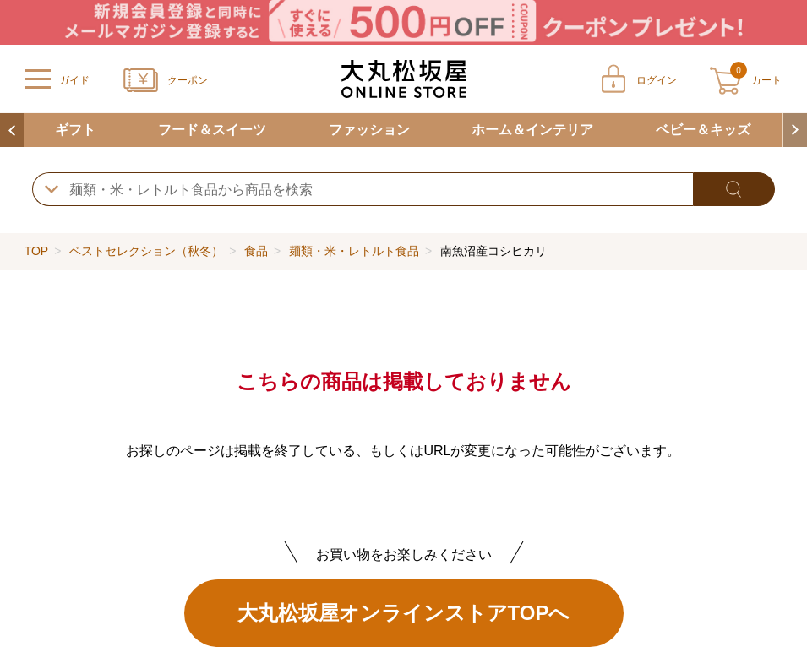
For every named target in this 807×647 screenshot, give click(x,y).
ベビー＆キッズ (703, 129)
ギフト (75, 129)
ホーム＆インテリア (532, 129)
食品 (256, 251)
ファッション (369, 129)
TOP (36, 251)
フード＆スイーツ (212, 129)
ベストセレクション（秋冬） (146, 251)
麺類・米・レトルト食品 (354, 251)
